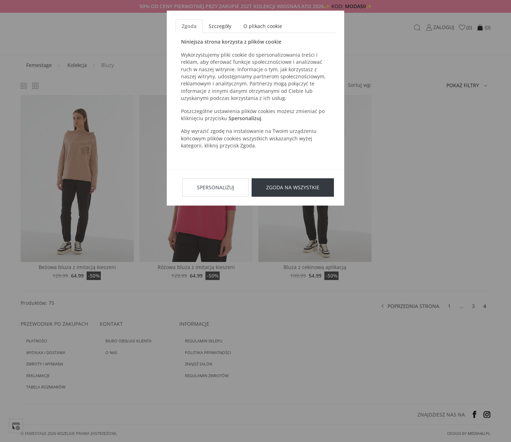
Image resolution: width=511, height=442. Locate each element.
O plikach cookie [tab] (262, 26)
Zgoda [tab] (189, 26)
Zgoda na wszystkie (292, 187)
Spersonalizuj (215, 187)
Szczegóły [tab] (220, 26)
